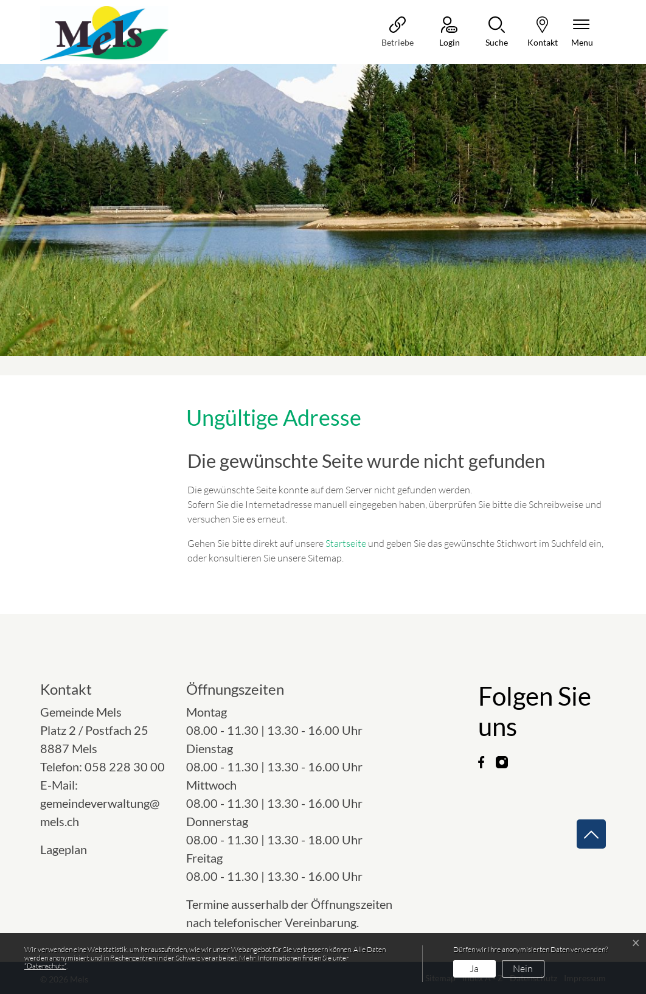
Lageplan (74, 849)
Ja (474, 968)
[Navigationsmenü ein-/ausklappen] (582, 32)
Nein (523, 968)
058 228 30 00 (125, 766)
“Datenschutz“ (45, 965)
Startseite (345, 543)
